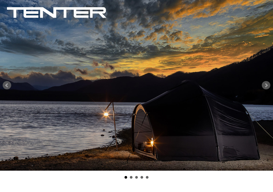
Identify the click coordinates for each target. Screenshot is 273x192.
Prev (7, 85)
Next (266, 85)
